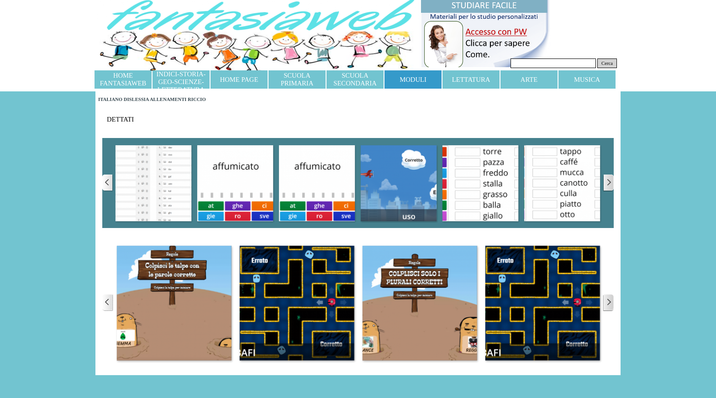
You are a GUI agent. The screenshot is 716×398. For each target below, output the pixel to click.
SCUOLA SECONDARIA (354, 79)
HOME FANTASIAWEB (123, 79)
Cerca (607, 63)
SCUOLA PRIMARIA (297, 79)
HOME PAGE (239, 79)
